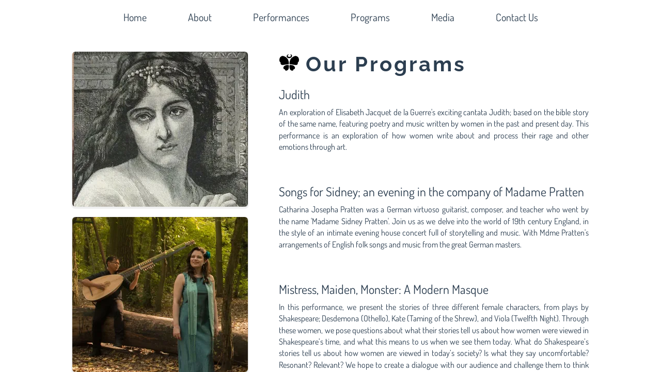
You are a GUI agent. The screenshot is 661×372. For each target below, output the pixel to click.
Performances (281, 17)
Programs (370, 17)
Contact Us (517, 17)
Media (442, 17)
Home (135, 17)
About (200, 17)
